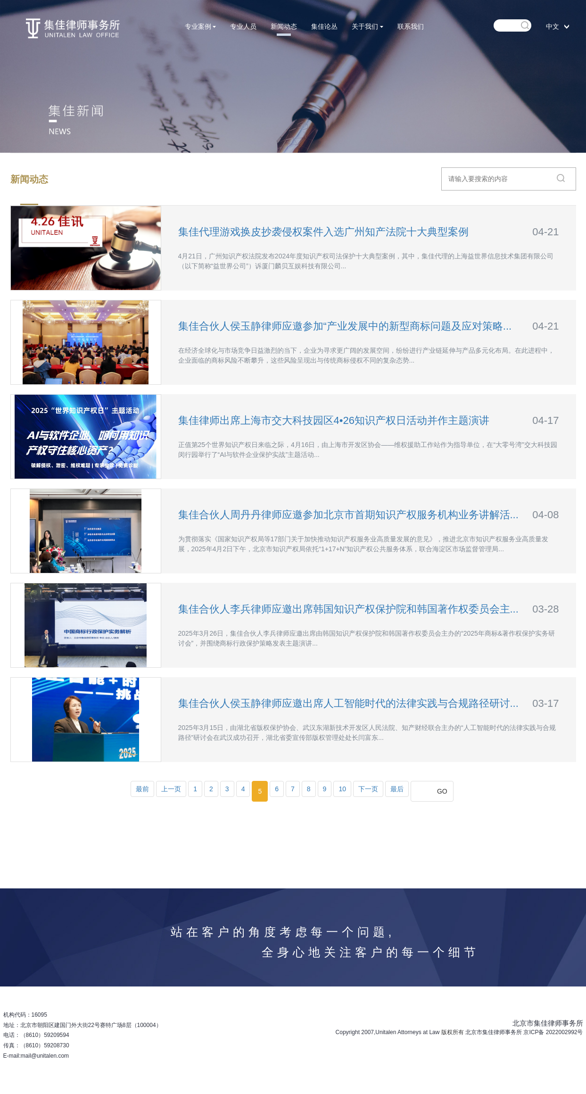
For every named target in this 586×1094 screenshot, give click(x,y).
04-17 (545, 420)
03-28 (545, 609)
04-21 (545, 232)
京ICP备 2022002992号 (553, 1032)
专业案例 (200, 26)
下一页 (368, 789)
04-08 (545, 515)
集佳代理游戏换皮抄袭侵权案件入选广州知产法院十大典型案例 (323, 232)
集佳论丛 (324, 26)
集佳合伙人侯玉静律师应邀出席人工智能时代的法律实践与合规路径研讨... (348, 703)
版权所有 (452, 1032)
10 (342, 789)
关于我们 (367, 26)
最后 (397, 789)
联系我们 (410, 26)
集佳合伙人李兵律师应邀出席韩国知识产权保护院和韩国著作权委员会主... (348, 609)
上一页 (171, 789)
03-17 (545, 703)
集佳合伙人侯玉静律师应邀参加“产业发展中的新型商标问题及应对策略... (345, 326)
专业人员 (243, 26)
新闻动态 (284, 26)
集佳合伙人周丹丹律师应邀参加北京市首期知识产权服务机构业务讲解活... (348, 515)
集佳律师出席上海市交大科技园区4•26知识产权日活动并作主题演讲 (333, 420)
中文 (552, 26)
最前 (142, 789)
